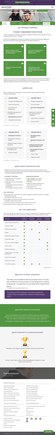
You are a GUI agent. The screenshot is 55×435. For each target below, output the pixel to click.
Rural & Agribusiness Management (12, 394)
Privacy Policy (24, 433)
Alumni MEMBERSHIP (8, 418)
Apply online (31, 178)
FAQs (27, 410)
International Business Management (34, 396)
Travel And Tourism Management (11, 400)
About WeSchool (41, 406)
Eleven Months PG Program (10, 406)
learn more (47, 267)
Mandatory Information (9, 425)
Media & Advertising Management (34, 398)
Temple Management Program (22, 2)
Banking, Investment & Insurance (11, 393)
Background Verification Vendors (12, 420)
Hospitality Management (9, 396)
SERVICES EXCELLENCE (31, 400)
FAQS (5, 413)
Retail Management (8, 391)
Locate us (28, 413)
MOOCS (5, 423)
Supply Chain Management (32, 387)
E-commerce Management (32, 394)
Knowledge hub (42, 10)
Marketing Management (9, 385)
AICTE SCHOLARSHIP (8, 427)
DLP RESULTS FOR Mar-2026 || (18, 3)
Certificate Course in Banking (11, 411)
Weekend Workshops (9, 2)
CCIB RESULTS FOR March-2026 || (32, 3)
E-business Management (31, 391)
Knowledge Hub (30, 411)
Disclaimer (31, 433)
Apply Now (46, 23)
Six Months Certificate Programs (11, 408)
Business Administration (32, 389)
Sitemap (36, 433)
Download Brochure (9, 422)
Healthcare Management (9, 398)
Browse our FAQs (8, 375)
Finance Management (8, 387)
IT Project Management (31, 393)
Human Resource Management (11, 389)
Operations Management (32, 385)
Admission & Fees (7, 410)
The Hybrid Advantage (31, 406)
